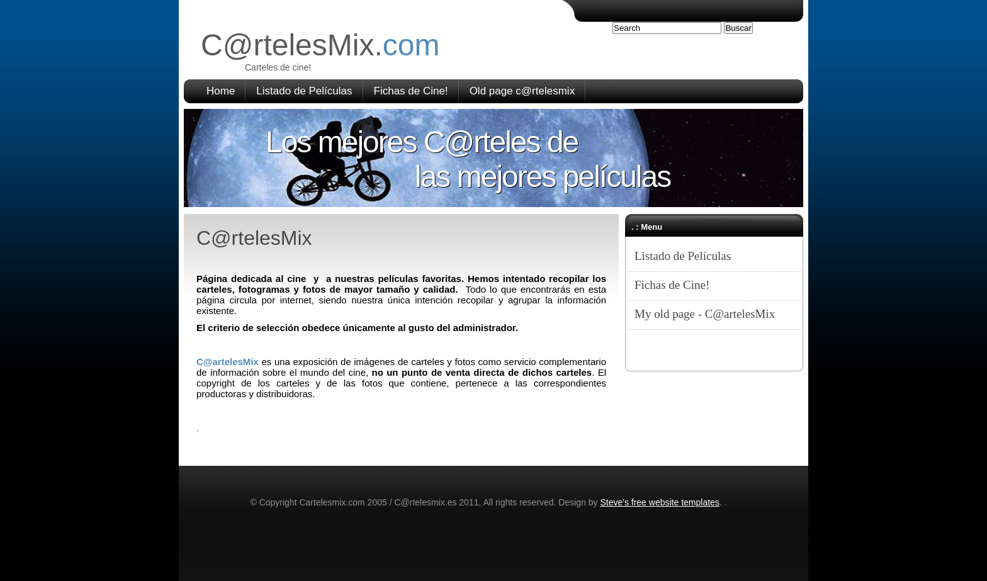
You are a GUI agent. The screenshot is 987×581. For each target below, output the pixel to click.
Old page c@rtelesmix (522, 91)
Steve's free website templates (659, 502)
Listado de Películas (304, 91)
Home (220, 91)
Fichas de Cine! (411, 91)
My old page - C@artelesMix (704, 313)
